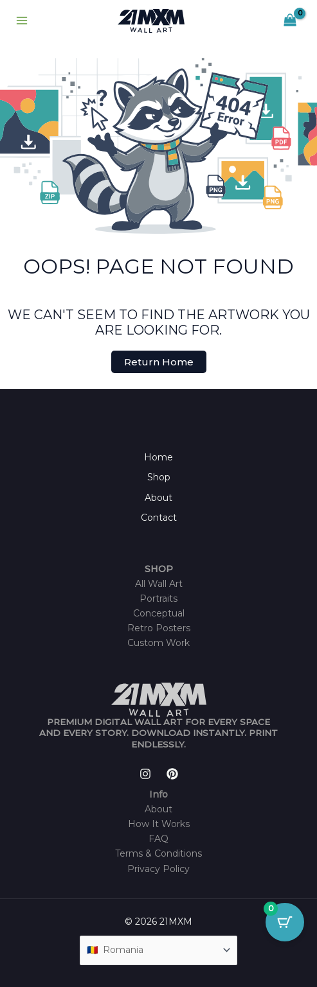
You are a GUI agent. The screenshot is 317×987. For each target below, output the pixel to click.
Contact (159, 517)
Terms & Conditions (158, 853)
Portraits (158, 598)
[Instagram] (145, 774)
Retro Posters (158, 628)
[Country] (159, 950)
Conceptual (159, 613)
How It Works (159, 824)
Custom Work (158, 643)
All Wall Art (159, 584)
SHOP (159, 569)
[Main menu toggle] (22, 21)
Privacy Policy (158, 869)
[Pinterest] (172, 774)
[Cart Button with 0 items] (285, 922)
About (158, 497)
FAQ (158, 838)
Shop (158, 477)
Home (158, 457)
